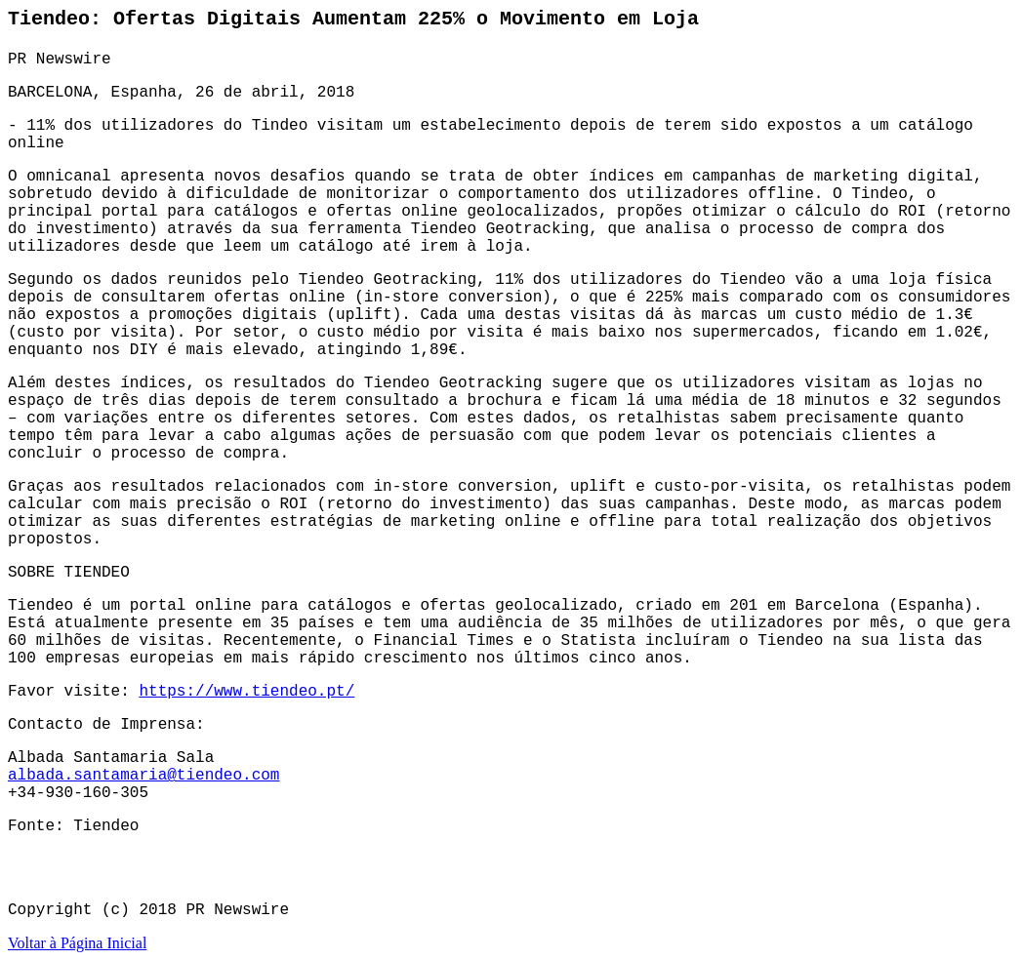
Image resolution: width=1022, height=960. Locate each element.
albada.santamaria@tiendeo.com (143, 775)
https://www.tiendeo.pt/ (246, 691)
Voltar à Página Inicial (77, 943)
